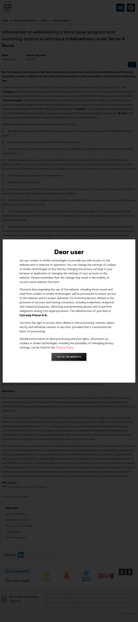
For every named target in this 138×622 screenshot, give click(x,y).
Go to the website (69, 356)
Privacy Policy (64, 347)
